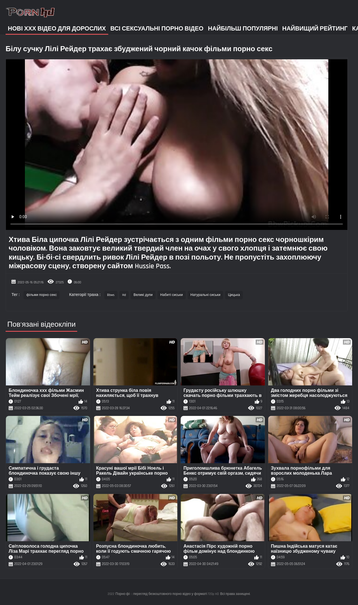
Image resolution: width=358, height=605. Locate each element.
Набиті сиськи (171, 295)
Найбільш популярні (243, 28)
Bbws (111, 295)
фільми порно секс (41, 295)
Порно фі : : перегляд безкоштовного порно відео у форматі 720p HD (167, 594)
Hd (124, 295)
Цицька (234, 295)
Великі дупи (142, 295)
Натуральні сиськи (205, 295)
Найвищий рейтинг (315, 28)
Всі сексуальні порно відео (157, 28)
